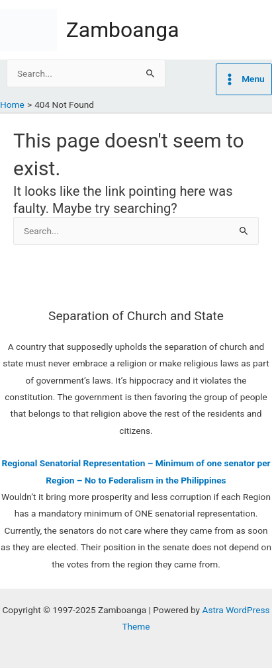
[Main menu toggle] (244, 79)
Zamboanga (122, 29)
